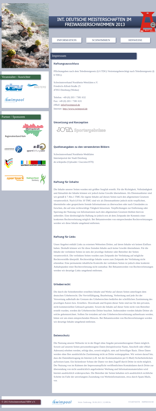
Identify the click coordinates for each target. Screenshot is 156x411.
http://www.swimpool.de (75, 108)
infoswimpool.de (70, 104)
